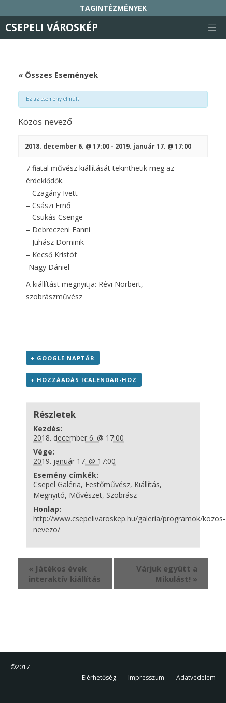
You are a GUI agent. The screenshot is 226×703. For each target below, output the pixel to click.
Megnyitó (49, 495)
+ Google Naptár (63, 358)
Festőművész (107, 484)
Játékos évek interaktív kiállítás (65, 573)
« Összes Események (58, 74)
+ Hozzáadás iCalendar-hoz (84, 380)
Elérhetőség (99, 677)
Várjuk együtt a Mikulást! (166, 573)
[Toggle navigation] (212, 28)
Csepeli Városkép (51, 27)
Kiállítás (147, 484)
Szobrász (121, 495)
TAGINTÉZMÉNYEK (113, 8)
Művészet (85, 495)
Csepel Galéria (57, 484)
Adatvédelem (196, 677)
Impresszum (146, 677)
